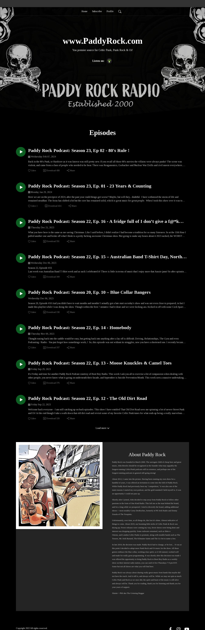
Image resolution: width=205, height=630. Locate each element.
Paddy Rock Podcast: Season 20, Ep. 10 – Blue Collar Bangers (89, 292)
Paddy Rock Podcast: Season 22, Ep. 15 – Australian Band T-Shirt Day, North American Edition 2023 (105, 256)
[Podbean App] (109, 60)
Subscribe (97, 11)
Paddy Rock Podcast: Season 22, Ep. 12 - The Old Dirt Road (87, 398)
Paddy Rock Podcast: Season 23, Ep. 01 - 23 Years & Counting (89, 185)
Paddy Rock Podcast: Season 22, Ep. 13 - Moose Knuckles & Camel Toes (100, 362)
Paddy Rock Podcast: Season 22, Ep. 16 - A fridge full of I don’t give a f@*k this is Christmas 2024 (103, 221)
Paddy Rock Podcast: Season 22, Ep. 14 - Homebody (79, 327)
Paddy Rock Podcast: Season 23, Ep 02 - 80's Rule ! (78, 150)
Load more (102, 428)
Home (84, 11)
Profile (110, 11)
